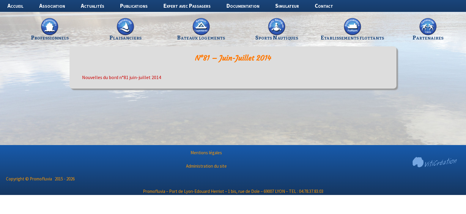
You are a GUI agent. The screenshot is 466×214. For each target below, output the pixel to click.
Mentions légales (206, 152)
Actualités (92, 5)
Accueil (15, 5)
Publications (134, 5)
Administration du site (206, 166)
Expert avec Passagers (187, 5)
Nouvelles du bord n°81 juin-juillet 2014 (121, 77)
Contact (324, 5)
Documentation (242, 5)
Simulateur (287, 5)
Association (52, 5)
